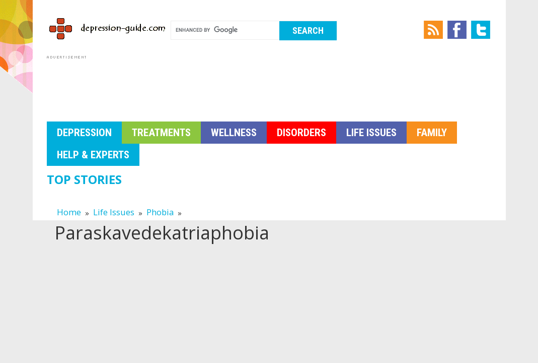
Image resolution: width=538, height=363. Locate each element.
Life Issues (371, 133)
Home (69, 212)
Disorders (301, 133)
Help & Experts (93, 155)
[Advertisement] (230, 84)
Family (432, 133)
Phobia (160, 212)
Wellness (234, 133)
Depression (84, 133)
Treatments (161, 133)
